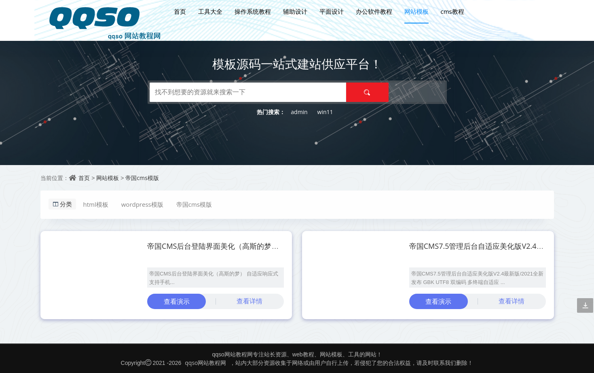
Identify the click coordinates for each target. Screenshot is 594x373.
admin (299, 112)
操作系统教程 (253, 11)
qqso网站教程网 (205, 363)
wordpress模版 (142, 204)
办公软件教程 (374, 11)
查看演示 (177, 301)
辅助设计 (295, 11)
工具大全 (210, 11)
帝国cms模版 (142, 178)
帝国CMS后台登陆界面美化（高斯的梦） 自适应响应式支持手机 (250, 246)
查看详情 (249, 301)
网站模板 (416, 11)
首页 (180, 11)
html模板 (95, 204)
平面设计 (331, 11)
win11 (325, 112)
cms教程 (452, 11)
